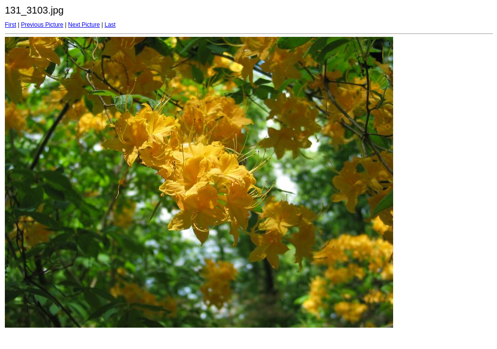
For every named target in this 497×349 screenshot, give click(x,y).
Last (110, 24)
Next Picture (83, 24)
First (10, 24)
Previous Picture (42, 24)
